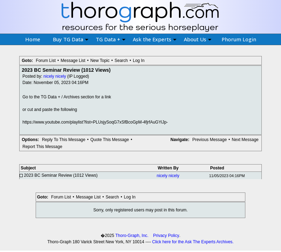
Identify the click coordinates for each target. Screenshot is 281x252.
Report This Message (42, 146)
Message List (72, 60)
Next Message (245, 139)
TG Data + (110, 39)
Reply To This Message (63, 139)
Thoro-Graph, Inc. (132, 235)
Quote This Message (109, 139)
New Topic (99, 60)
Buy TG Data (70, 39)
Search (121, 60)
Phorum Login (239, 39)
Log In (138, 60)
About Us (197, 39)
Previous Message (209, 139)
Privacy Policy (166, 235)
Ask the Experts (154, 39)
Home (32, 39)
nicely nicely (54, 76)
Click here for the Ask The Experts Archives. (192, 241)
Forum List (46, 60)
